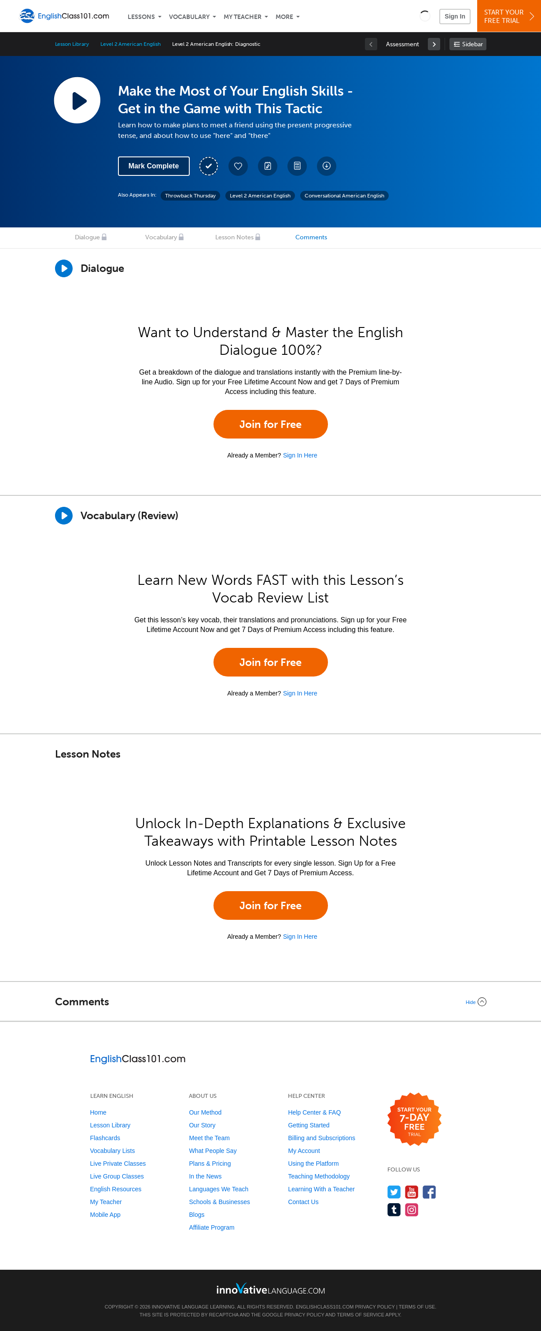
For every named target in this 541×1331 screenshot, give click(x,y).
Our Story (202, 1125)
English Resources (116, 1189)
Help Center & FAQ (314, 1112)
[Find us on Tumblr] (394, 1209)
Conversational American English (344, 196)
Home (98, 1112)
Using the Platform (313, 1163)
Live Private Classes (118, 1163)
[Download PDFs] (297, 166)
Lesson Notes (234, 237)
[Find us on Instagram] (412, 1209)
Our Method (205, 1112)
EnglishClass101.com (324, 1306)
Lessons (141, 17)
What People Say (212, 1150)
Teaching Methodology (319, 1176)
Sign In (455, 16)
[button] (425, 16)
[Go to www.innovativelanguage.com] (271, 1288)
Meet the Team (209, 1137)
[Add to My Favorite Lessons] (238, 166)
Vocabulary (189, 17)
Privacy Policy (374, 1306)
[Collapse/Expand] (270, 1002)
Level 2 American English (130, 44)
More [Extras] (284, 17)
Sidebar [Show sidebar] (472, 44)
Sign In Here (300, 455)
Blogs (196, 1214)
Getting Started (308, 1125)
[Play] (64, 515)
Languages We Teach (218, 1189)
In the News (205, 1176)
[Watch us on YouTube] (412, 1192)
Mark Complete (154, 166)
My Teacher (242, 17)
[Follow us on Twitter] (394, 1192)
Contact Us (303, 1201)
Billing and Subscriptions (321, 1137)
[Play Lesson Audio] (77, 100)
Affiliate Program (211, 1227)
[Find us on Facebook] (429, 1192)
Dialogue (87, 237)
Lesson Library (72, 44)
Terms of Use (417, 1306)
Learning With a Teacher (321, 1189)
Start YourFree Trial (510, 16)
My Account (304, 1150)
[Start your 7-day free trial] (414, 1120)
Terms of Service (360, 1314)
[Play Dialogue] (64, 268)
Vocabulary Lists (112, 1150)
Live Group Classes (117, 1176)
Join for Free (270, 424)
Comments (311, 237)
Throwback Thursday (190, 196)
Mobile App (105, 1214)
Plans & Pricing (210, 1163)
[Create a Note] (267, 166)
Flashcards (105, 1137)
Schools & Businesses (219, 1201)
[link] (434, 44)
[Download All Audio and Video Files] (326, 166)
